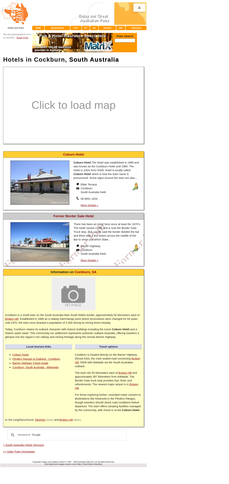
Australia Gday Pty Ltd (87, 462)
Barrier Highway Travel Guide (30, 363)
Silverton (40, 419)
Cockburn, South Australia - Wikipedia (35, 367)
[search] (66, 435)
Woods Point (22, 37)
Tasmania (136, 28)
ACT (76, 28)
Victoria (107, 28)
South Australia (94, 59)
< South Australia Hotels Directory (23, 445)
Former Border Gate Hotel (73, 216)
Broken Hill (11, 318)
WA (121, 28)
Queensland (57, 28)
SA (94, 28)
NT (85, 28)
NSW (38, 28)
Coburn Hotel (20, 354)
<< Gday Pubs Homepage (19, 451)
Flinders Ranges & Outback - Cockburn (36, 358)
